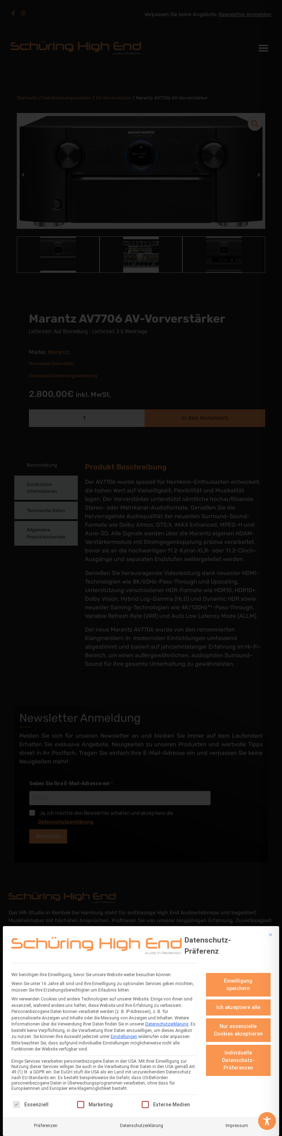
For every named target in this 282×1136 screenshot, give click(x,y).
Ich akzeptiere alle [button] (238, 1006)
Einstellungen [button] (124, 1036)
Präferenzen (45, 1124)
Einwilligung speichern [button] (238, 983)
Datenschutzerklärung (166, 1023)
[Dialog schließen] (270, 934)
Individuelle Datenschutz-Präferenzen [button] (238, 1059)
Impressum (237, 1124)
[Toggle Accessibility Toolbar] (267, 1121)
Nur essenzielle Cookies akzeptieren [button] (238, 1029)
